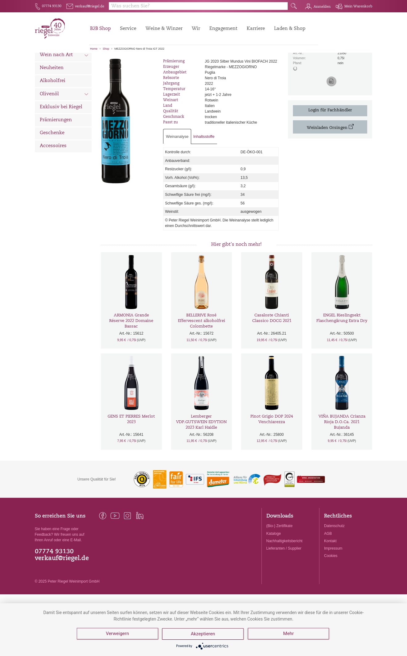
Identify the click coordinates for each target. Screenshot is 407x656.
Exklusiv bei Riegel (61, 141)
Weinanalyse (177, 170)
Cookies (330, 590)
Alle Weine (52, 63)
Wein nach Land (64, 76)
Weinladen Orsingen (330, 161)
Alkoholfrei (52, 115)
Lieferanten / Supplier (284, 582)
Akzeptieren (203, 634)
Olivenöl (64, 128)
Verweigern (117, 634)
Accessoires (53, 180)
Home (93, 48)
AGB (328, 568)
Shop (106, 48)
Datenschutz (334, 560)
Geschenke (52, 167)
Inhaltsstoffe (204, 170)
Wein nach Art (64, 90)
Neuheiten (52, 102)
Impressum (333, 582)
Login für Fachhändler (330, 144)
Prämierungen (56, 154)
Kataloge (273, 568)
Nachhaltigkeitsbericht (284, 575)
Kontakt (330, 575)
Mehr (289, 634)
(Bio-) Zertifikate (279, 560)
